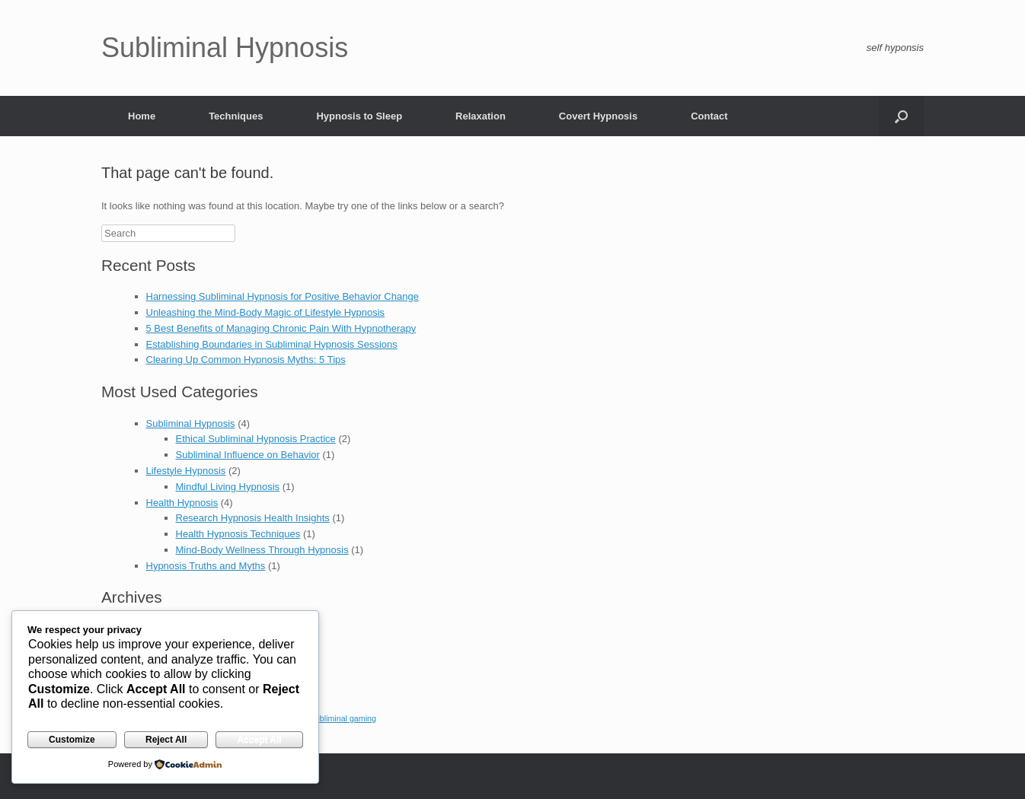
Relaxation (480, 116)
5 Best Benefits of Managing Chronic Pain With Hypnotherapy (281, 328)
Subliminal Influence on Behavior (248, 454)
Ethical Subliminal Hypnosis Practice (256, 438)
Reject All (166, 739)
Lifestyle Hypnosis (186, 470)
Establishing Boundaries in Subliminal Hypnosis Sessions (272, 344)
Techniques (236, 116)
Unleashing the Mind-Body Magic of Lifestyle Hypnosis (265, 312)
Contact (709, 116)
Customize (72, 739)
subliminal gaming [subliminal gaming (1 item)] (343, 718)
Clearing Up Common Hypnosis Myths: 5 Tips (246, 359)
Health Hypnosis (182, 502)
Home (141, 116)
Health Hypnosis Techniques (238, 534)
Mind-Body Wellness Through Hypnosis (262, 549)
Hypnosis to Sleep (359, 116)
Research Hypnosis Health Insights (253, 518)
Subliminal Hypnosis (190, 423)
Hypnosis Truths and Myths (206, 565)
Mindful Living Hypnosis (228, 486)
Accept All (259, 739)
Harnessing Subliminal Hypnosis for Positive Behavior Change (282, 296)
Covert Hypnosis (598, 116)
